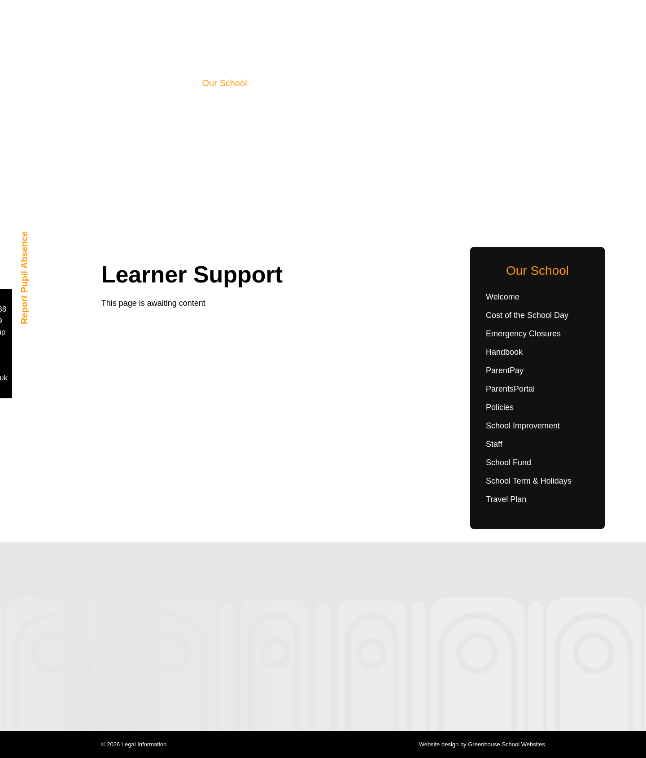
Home (181, 83)
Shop (426, 83)
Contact (461, 83)
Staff (494, 444)
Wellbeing (319, 83)
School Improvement (523, 425)
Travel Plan (506, 499)
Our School (224, 83)
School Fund (508, 462)
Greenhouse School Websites (506, 744)
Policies (500, 407)
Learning (273, 83)
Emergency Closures (523, 333)
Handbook (504, 352)
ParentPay (505, 370)
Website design (439, 744)
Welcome (502, 296)
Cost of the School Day (527, 315)
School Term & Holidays (529, 480)
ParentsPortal (510, 388)
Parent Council (377, 83)
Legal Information (144, 744)
